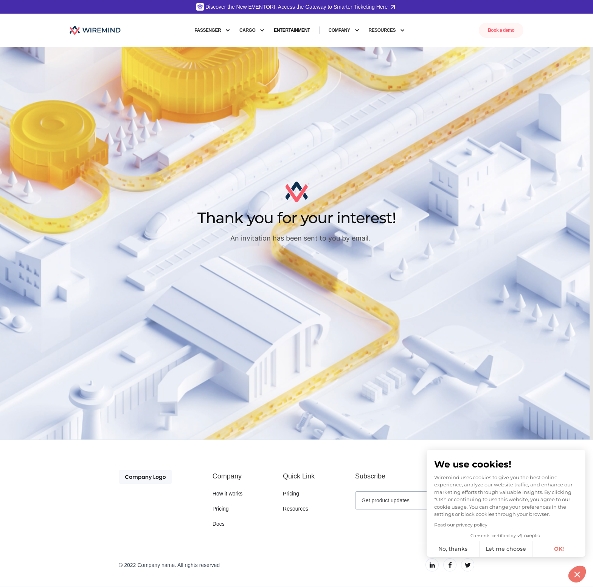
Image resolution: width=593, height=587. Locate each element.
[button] (212, 30)
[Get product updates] (405, 500)
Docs (219, 524)
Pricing (221, 509)
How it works (227, 494)
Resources (295, 509)
